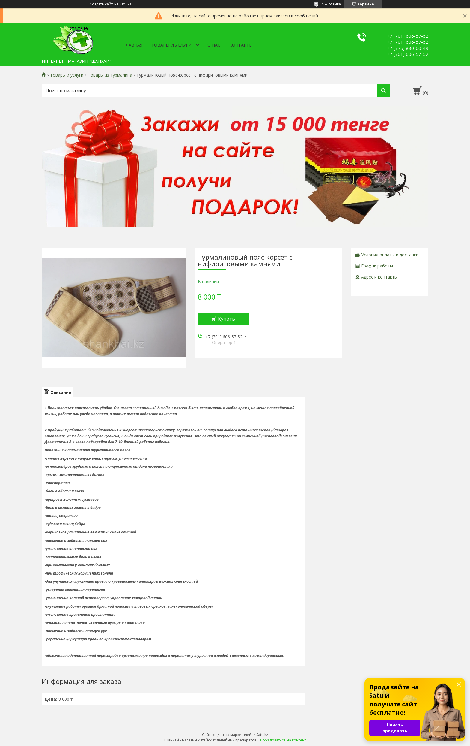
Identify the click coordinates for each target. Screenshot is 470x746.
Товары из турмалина (110, 75)
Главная (132, 45)
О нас (213, 45)
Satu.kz (262, 734)
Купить (226, 319)
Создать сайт (101, 4)
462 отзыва (331, 4)
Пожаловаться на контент (283, 740)
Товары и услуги (171, 45)
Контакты (241, 45)
